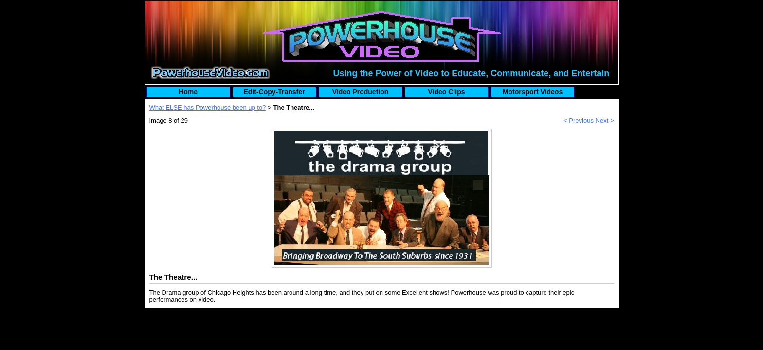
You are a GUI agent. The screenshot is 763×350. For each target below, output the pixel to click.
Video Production (360, 92)
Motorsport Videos (533, 92)
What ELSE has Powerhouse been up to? (207, 107)
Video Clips (446, 92)
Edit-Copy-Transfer (274, 92)
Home (188, 92)
